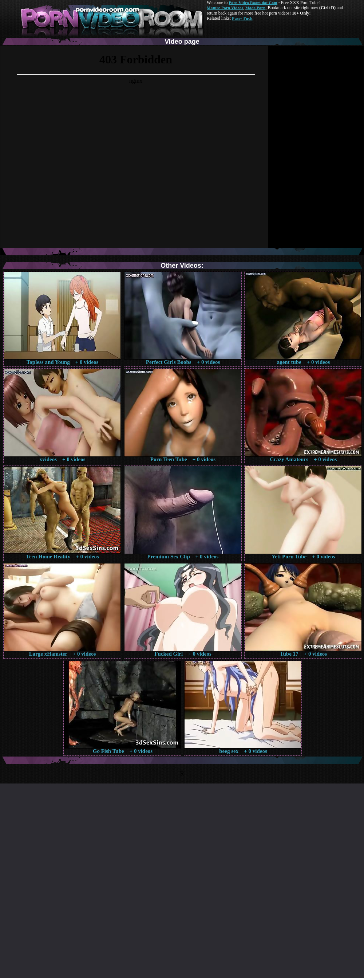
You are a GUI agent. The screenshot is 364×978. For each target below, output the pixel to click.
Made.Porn (255, 7)
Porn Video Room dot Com (253, 2)
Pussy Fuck (242, 18)
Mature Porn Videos (225, 7)
